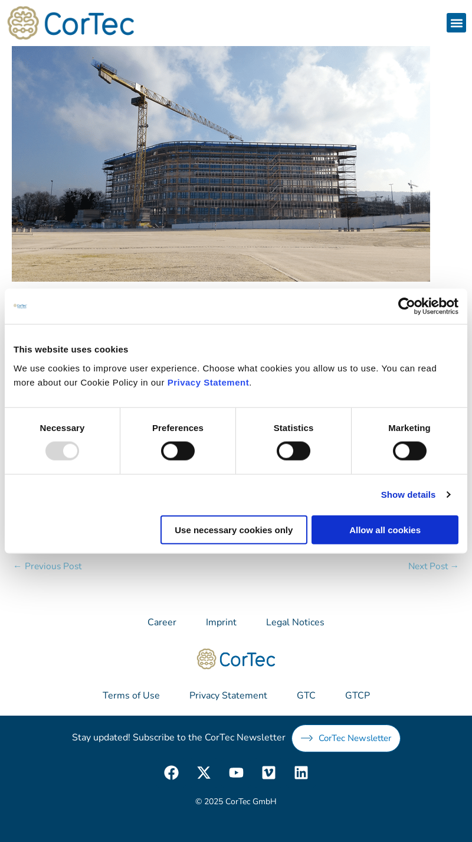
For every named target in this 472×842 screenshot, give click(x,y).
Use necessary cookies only (234, 529)
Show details (408, 494)
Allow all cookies (385, 529)
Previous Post (47, 566)
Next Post (434, 566)
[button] (456, 22)
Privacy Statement (209, 382)
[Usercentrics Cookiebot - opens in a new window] (406, 306)
